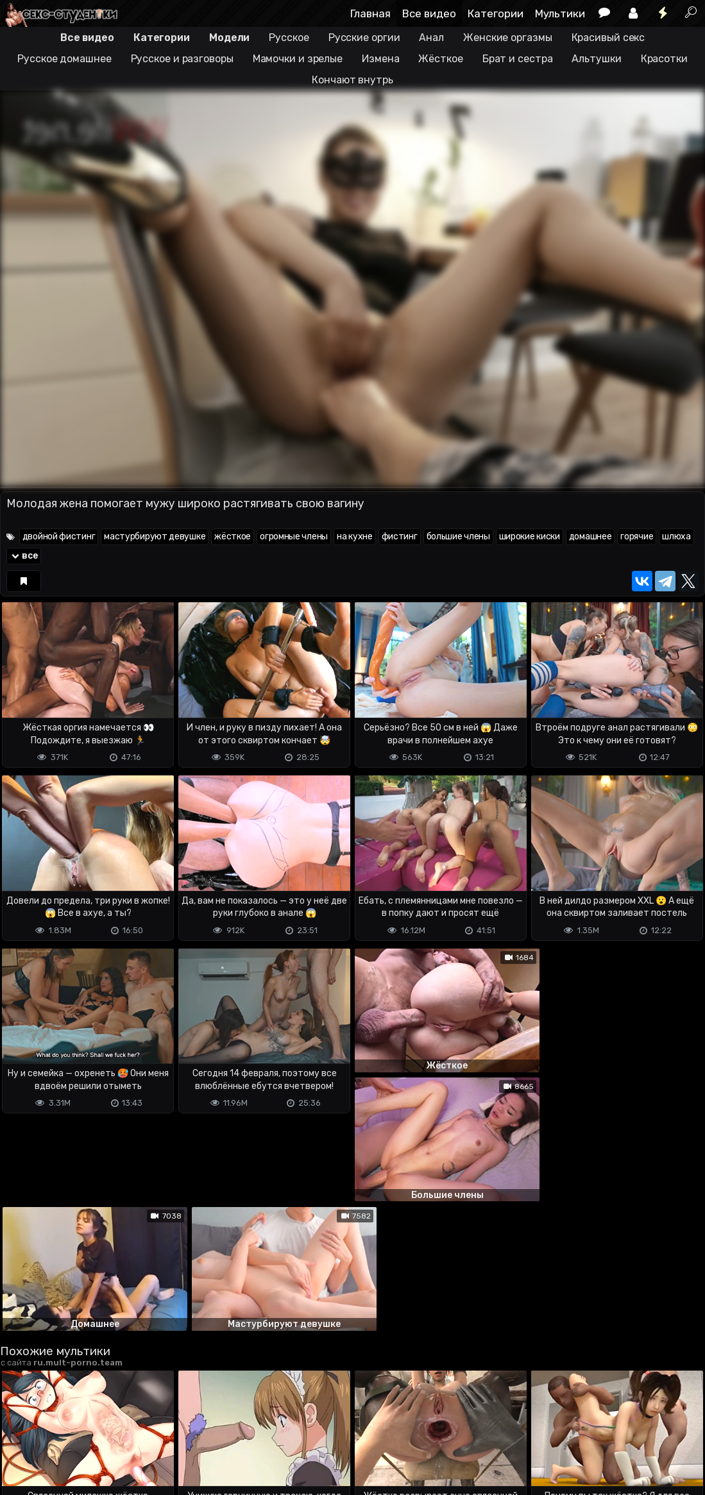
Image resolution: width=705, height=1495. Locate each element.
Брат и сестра (517, 59)
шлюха (676, 536)
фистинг (400, 536)
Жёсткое (440, 59)
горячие (636, 536)
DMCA (20, 1434)
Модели (229, 37)
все (24, 555)
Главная (370, 13)
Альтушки (596, 59)
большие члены (458, 536)
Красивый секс (608, 37)
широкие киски (529, 536)
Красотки (664, 59)
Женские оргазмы (507, 37)
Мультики (560, 13)
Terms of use (66, 1434)
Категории (495, 13)
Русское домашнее (64, 59)
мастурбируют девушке (154, 536)
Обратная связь (133, 1434)
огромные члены (294, 536)
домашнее (590, 536)
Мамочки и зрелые (298, 59)
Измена (380, 59)
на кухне (355, 536)
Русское (289, 37)
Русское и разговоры (182, 59)
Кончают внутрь (352, 80)
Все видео (429, 13)
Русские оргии (364, 37)
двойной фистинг (59, 536)
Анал (431, 37)
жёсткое (232, 536)
